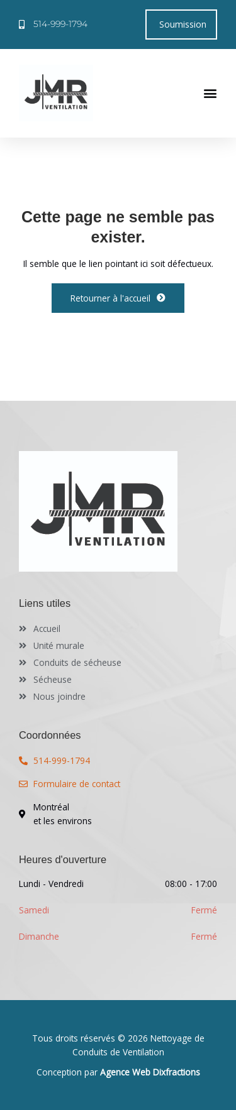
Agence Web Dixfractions (150, 1072)
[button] (210, 93)
